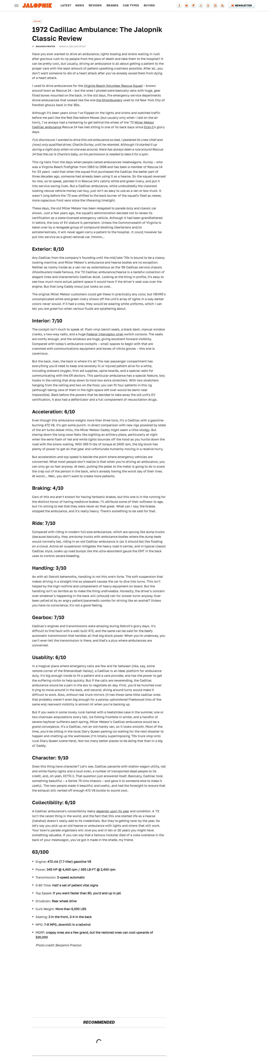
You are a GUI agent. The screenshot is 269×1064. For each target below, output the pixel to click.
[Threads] (208, 5)
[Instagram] (215, 5)
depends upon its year (112, 811)
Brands (112, 5)
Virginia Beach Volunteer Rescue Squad (113, 86)
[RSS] (222, 5)
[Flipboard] (193, 5)
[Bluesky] (186, 5)
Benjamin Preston (45, 46)
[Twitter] (200, 5)
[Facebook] (179, 5)
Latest (66, 5)
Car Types (131, 5)
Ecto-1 (149, 127)
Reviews (95, 5)
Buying (149, 5)
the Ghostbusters (109, 100)
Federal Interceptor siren (104, 334)
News (79, 5)
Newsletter (241, 5)
